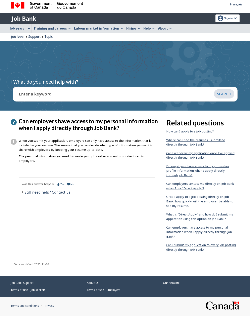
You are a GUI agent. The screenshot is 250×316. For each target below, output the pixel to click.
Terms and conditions (25, 306)
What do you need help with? (45, 81)
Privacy (49, 306)
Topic (48, 36)
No (70, 184)
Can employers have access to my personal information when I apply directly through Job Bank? (199, 231)
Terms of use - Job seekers (28, 290)
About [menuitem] (165, 28)
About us (93, 283)
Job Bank (24, 18)
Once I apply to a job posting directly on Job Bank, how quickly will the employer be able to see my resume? (199, 201)
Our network (171, 283)
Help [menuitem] (149, 28)
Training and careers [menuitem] (52, 28)
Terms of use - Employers (103, 290)
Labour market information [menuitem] (98, 28)
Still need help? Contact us (46, 192)
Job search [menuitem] (20, 28)
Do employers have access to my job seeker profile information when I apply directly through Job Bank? (197, 170)
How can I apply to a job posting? (190, 131)
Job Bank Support (22, 283)
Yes (61, 184)
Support (34, 36)
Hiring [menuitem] (133, 28)
